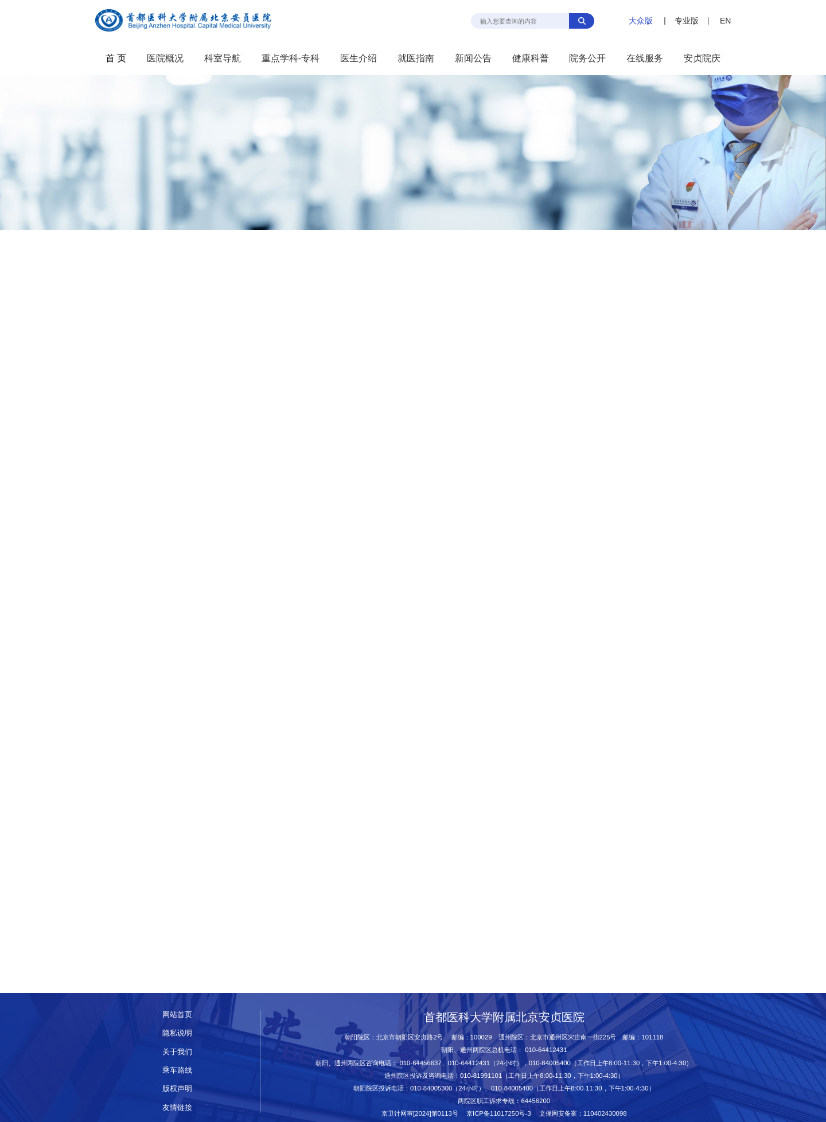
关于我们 (177, 1051)
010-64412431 (546, 1049)
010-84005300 (431, 1088)
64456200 (535, 1100)
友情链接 (177, 1107)
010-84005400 (550, 1063)
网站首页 (177, 1014)
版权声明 (177, 1088)
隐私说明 (177, 1033)
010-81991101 (481, 1075)
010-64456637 (420, 1063)
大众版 (641, 20)
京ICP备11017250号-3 (501, 1113)
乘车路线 (177, 1070)
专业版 (687, 20)
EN (725, 20)
